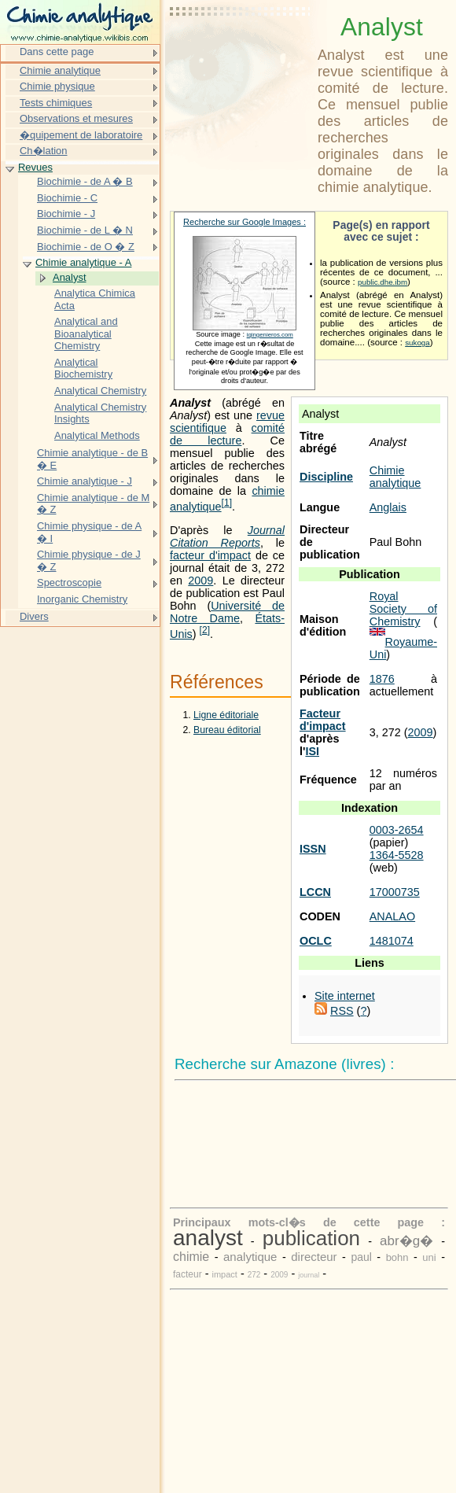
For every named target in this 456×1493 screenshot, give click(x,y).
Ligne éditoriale (226, 715)
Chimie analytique (395, 476)
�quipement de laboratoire (81, 135)
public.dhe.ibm (382, 282)
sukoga (417, 342)
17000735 (395, 892)
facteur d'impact (210, 555)
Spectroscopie (69, 582)
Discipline (326, 476)
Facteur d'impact (323, 719)
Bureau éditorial (227, 729)
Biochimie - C (67, 198)
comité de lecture (227, 434)
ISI (312, 751)
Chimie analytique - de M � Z (93, 504)
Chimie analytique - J (84, 481)
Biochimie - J (66, 213)
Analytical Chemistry (100, 390)
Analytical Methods (97, 435)
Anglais (388, 507)
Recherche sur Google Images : (244, 222)
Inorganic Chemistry (82, 599)
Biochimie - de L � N (85, 230)
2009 (420, 732)
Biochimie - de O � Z (85, 247)
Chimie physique (57, 86)
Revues (35, 167)
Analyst (69, 277)
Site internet (344, 996)
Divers (34, 616)
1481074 (392, 941)
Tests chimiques (56, 103)
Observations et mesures (76, 118)
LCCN (315, 892)
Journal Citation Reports (227, 536)
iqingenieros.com (270, 334)
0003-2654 (397, 830)
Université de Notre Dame (227, 612)
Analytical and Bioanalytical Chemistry (86, 333)
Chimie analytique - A (83, 262)
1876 (382, 679)
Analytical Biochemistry (83, 368)
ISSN (313, 848)
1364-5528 (397, 855)
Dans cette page (57, 51)
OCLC (316, 941)
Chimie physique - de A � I (89, 532)
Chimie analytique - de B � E (92, 459)
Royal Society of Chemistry (403, 609)
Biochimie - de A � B (85, 181)
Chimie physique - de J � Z (89, 560)
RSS (342, 1011)
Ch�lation (44, 151)
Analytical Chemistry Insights (100, 413)
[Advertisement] (240, 51)
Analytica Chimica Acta (94, 299)
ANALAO (392, 916)
